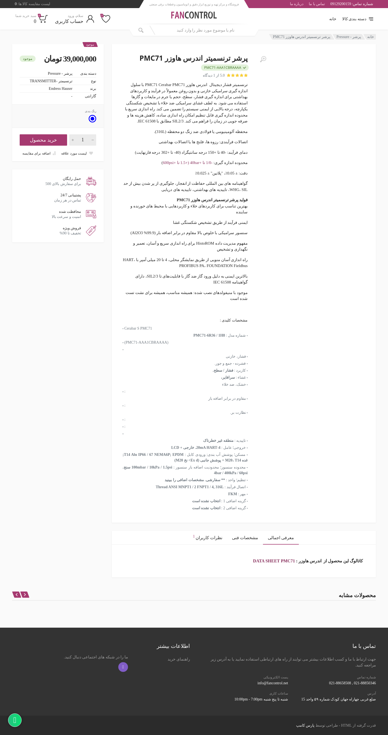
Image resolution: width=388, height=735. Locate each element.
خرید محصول (43, 140)
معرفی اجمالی (281, 537)
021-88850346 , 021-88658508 (352, 683)
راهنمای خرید (179, 659)
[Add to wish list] (77, 153)
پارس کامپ (305, 725)
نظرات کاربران (207, 537)
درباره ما (297, 4)
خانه (332, 19)
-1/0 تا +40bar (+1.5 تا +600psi (187, 162)
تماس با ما (317, 4)
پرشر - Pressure (349, 37)
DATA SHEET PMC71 (274, 561)
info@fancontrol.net (272, 683)
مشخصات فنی (245, 537)
